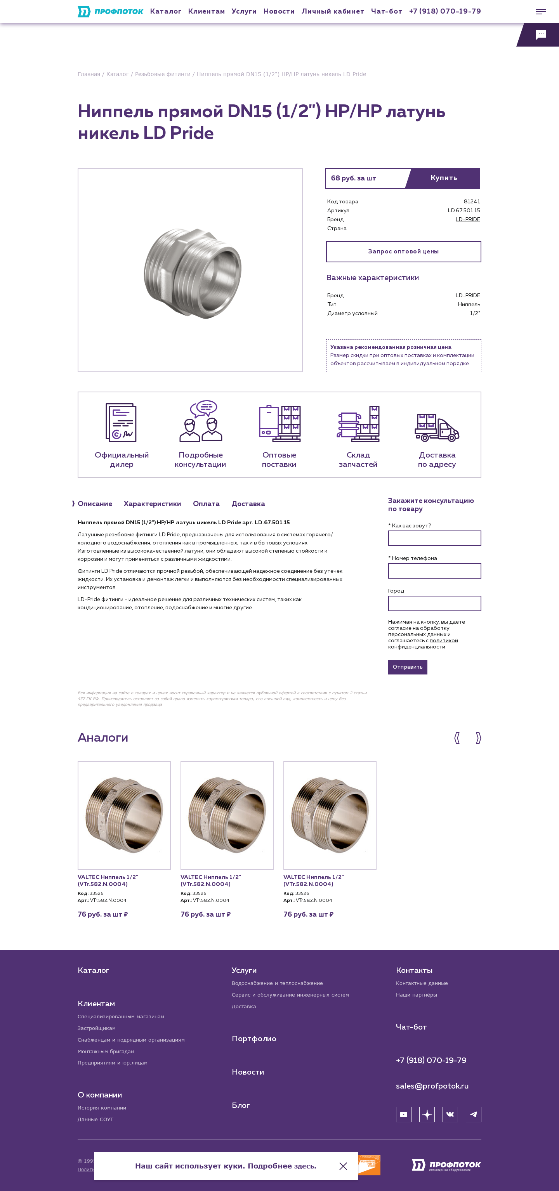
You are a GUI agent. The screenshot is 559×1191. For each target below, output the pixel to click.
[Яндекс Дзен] (427, 1112)
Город (396, 591)
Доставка (245, 1004)
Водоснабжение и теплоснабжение (282, 980)
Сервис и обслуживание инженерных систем (295, 992)
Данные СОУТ (97, 1119)
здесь (358, 1160)
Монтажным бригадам (109, 1050)
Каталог (165, 11)
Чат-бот (386, 11)
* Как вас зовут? (409, 526)
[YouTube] (403, 1112)
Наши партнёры (418, 992)
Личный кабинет (333, 11)
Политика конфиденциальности (116, 1169)
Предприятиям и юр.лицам (116, 1062)
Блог (242, 1104)
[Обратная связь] (537, 35)
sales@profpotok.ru (432, 1084)
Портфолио (255, 1037)
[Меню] (537, 11)
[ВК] (450, 1112)
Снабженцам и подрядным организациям (136, 1038)
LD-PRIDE (468, 219)
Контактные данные (424, 980)
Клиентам (206, 11)
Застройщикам (98, 1026)
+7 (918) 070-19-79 (445, 11)
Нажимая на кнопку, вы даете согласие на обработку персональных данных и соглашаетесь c (426, 634)
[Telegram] (473, 1112)
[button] (461, 741)
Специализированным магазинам (124, 1014)
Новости (249, 1070)
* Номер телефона (412, 558)
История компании (104, 1107)
